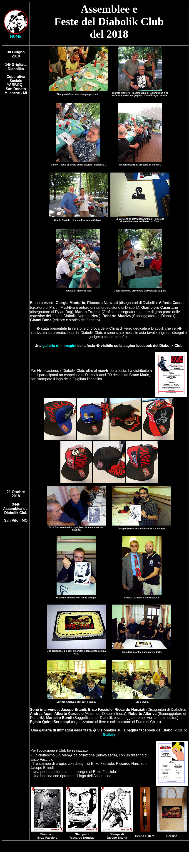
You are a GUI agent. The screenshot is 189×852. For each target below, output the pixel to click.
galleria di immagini (59, 346)
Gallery (109, 734)
